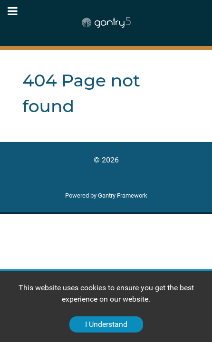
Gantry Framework (122, 195)
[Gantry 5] (106, 22)
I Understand (106, 324)
